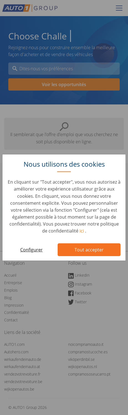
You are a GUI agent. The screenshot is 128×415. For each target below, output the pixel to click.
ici (82, 231)
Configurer (31, 250)
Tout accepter (89, 250)
